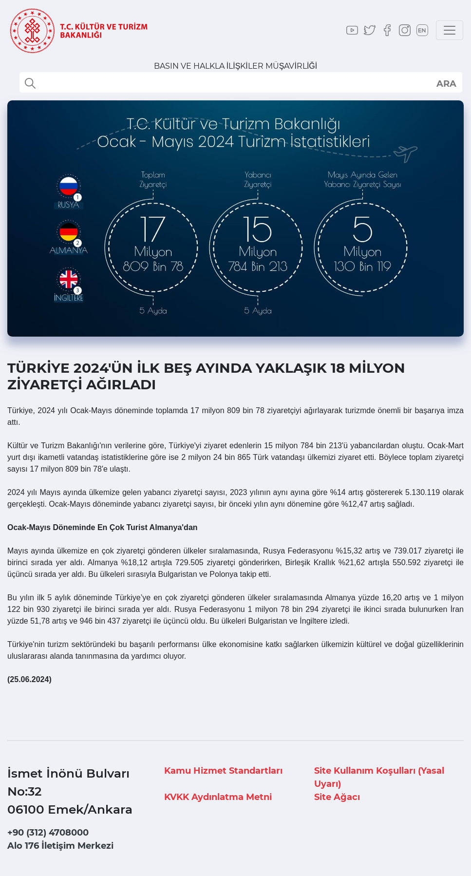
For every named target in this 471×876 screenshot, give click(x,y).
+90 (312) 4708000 (48, 832)
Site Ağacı (337, 797)
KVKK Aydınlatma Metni (218, 797)
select (446, 83)
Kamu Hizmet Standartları (223, 770)
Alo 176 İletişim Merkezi (60, 845)
